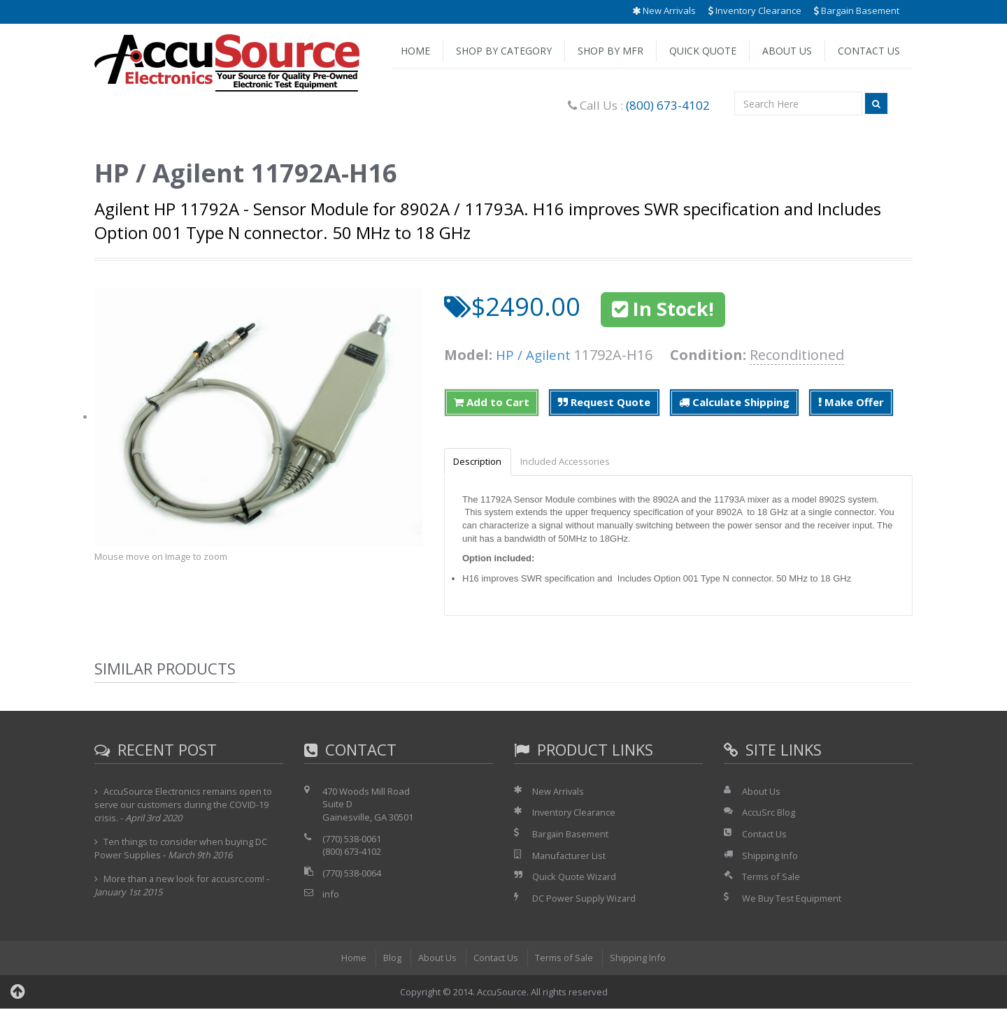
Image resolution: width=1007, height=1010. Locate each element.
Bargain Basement (856, 10)
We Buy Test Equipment (792, 899)
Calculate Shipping (734, 402)
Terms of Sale (771, 877)
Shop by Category (504, 50)
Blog (392, 958)
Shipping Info (770, 856)
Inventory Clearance (754, 10)
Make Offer (851, 402)
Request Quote (604, 402)
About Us (787, 50)
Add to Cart (491, 402)
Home (415, 50)
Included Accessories (570, 462)
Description (479, 462)
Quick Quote (702, 50)
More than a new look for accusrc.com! (184, 879)
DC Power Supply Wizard (584, 899)
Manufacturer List (569, 856)
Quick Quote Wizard (574, 877)
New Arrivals (664, 10)
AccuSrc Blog (768, 813)
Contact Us (869, 50)
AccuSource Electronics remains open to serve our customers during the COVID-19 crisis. (183, 805)
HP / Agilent (534, 354)
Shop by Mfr (610, 50)
